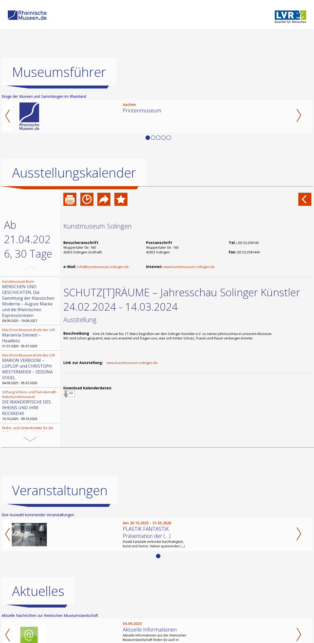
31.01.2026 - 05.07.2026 (30, 337)
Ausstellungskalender (74, 172)
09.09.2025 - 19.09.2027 (30, 301)
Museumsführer (59, 72)
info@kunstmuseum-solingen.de (103, 266)
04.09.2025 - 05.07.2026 (30, 369)
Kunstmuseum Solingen (97, 225)
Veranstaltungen (60, 490)
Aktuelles (38, 591)
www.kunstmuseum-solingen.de (189, 266)
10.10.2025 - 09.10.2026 (30, 405)
